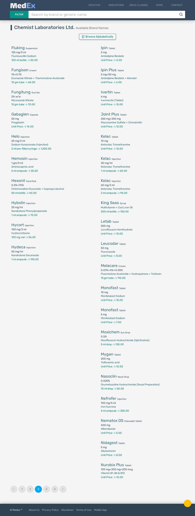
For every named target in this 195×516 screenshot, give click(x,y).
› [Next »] (62, 489)
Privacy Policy (50, 509)
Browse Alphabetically (97, 36)
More (162, 5)
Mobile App (100, 509)
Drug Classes (144, 5)
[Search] (181, 14)
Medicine (103, 5)
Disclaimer (67, 509)
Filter (19, 14)
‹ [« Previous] (13, 489)
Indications (122, 5)
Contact (177, 5)
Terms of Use (84, 509)
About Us (34, 509)
